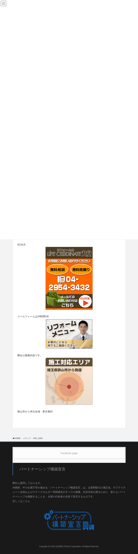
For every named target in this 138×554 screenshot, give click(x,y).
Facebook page (69, 453)
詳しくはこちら (21, 501)
